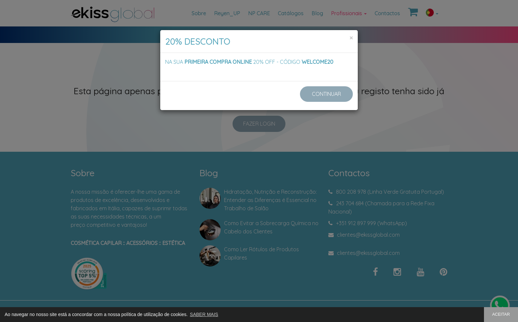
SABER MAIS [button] (204, 314)
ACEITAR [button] (501, 314)
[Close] (351, 37)
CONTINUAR (326, 94)
